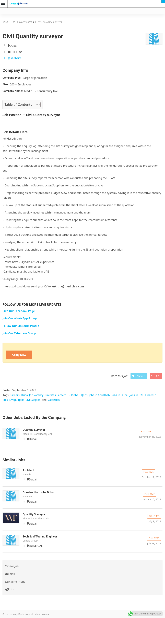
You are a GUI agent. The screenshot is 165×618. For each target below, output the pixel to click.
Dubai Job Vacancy (32, 395)
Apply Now (19, 355)
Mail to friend (15, 581)
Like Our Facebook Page (19, 311)
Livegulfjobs (17, 400)
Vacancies (55, 400)
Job (13, 22)
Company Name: (13, 91)
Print (9, 589)
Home (5, 22)
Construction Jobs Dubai (39, 492)
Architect (29, 470)
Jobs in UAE (140, 395)
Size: (6, 84)
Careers (15, 395)
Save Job (12, 565)
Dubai (163, 1)
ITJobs (85, 395)
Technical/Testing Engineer (41, 536)
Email (10, 573)
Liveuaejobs (34, 400)
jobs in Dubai (123, 395)
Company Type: (12, 77)
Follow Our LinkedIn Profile (21, 326)
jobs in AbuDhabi (102, 395)
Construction (26, 22)
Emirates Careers (57, 395)
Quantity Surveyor (35, 429)
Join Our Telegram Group (19, 333)
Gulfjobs (74, 395)
